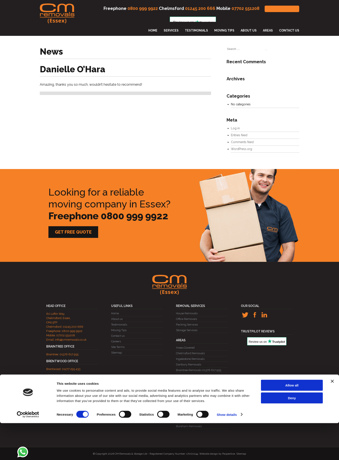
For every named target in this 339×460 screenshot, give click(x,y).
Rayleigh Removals (188, 381)
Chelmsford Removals (190, 353)
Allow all (292, 422)
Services (171, 30)
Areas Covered (185, 347)
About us (249, 30)
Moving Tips (224, 30)
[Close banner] (332, 418)
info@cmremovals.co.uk (70, 339)
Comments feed (242, 142)
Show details (227, 451)
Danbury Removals (188, 364)
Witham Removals (188, 409)
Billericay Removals (189, 398)
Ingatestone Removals (190, 358)
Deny (292, 435)
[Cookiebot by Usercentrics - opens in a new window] (28, 451)
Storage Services (186, 330)
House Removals (187, 313)
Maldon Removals (187, 375)
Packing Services (187, 324)
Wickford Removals (188, 387)
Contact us (289, 30)
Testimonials (196, 30)
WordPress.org (241, 149)
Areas (268, 30)
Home (152, 30)
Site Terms (118, 347)
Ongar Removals (187, 403)
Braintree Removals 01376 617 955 (198, 370)
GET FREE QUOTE (282, 9)
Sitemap (116, 352)
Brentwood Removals (190, 392)
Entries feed (239, 135)
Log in (235, 128)
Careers (116, 341)
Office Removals (186, 319)
